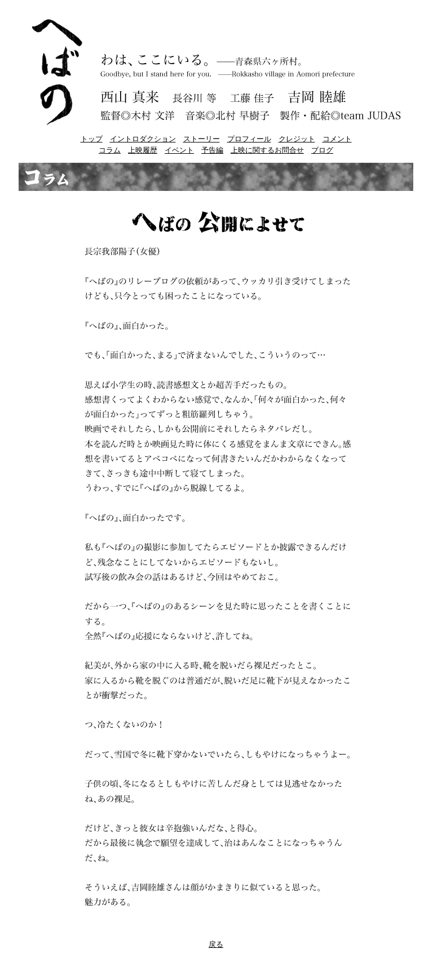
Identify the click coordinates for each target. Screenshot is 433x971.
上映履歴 (142, 150)
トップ (92, 139)
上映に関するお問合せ (267, 150)
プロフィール (249, 139)
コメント (337, 139)
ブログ (322, 150)
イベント (179, 150)
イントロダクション (143, 139)
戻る (216, 944)
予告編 (212, 150)
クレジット (297, 139)
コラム (110, 150)
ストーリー (201, 139)
